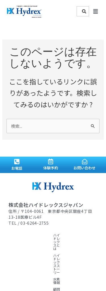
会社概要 (76, 248)
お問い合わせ (84, 167)
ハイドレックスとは (23, 235)
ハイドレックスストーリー (64, 235)
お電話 (16, 168)
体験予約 (50, 167)
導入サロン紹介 (71, 241)
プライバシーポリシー (25, 255)
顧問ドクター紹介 (40, 241)
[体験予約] (50, 161)
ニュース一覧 (54, 248)
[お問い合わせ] (84, 161)
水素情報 (15, 241)
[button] (95, 11)
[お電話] (17, 162)
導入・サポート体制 (23, 248)
